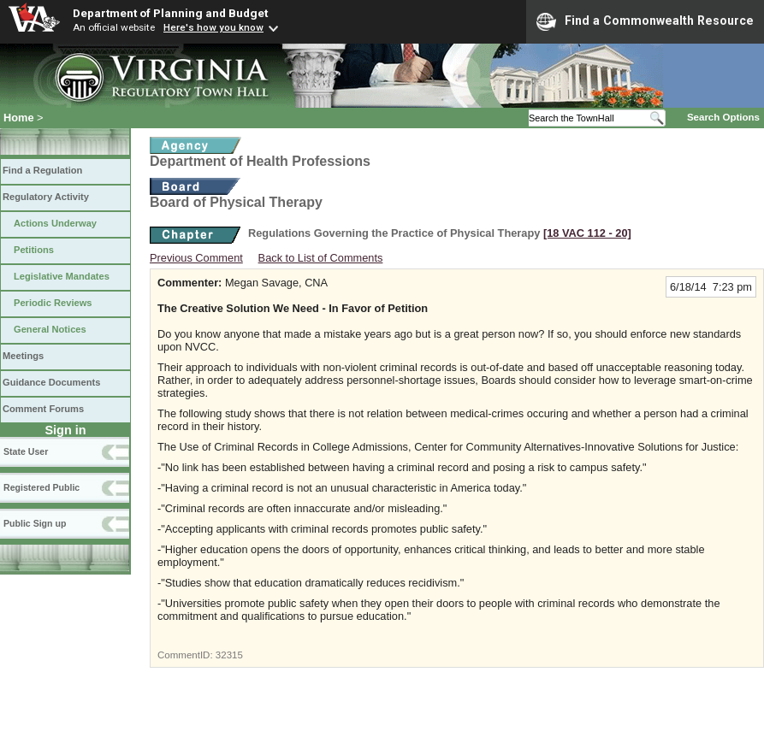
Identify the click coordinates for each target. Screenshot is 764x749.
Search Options (723, 117)
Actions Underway (55, 223)
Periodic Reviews (53, 303)
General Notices (50, 329)
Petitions (34, 250)
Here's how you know (213, 27)
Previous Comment (196, 257)
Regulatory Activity (46, 197)
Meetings (23, 356)
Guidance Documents (51, 382)
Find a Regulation (42, 170)
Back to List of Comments (320, 257)
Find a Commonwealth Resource (645, 21)
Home (18, 117)
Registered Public (41, 487)
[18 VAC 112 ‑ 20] (587, 233)
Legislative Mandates (62, 276)
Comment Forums (43, 409)
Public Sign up (34, 523)
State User (25, 451)
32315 (229, 655)
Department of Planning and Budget (170, 13)
